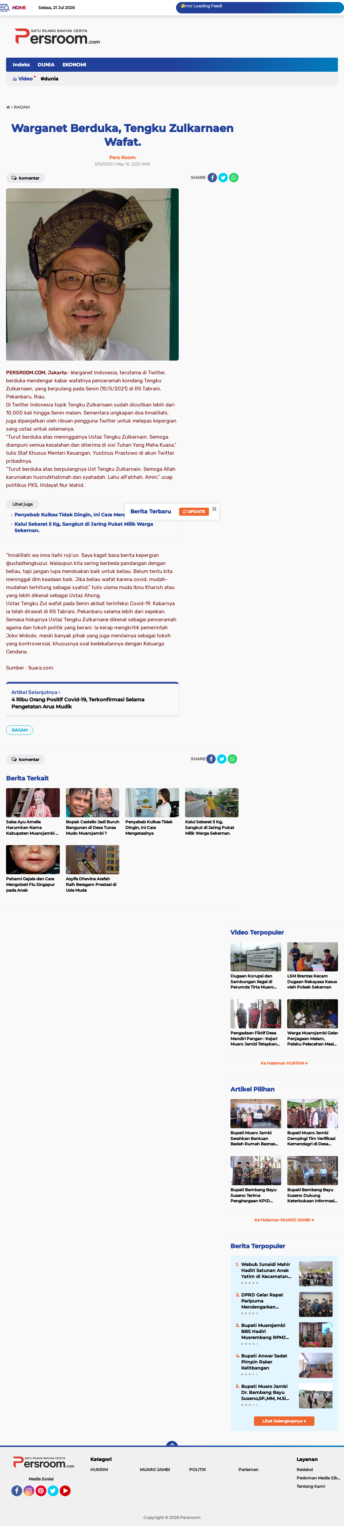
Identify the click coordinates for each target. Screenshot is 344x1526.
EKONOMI (74, 65)
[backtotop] (172, 1447)
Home (19, 8)
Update (194, 511)
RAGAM (20, 730)
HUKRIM (99, 1469)
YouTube (70, 1493)
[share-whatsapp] (234, 177)
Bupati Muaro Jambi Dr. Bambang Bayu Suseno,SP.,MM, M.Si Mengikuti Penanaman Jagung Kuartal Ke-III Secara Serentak (267, 1393)
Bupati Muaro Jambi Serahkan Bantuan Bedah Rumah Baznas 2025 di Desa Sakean (252, 1138)
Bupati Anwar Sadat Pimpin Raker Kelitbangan (264, 1362)
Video (25, 79)
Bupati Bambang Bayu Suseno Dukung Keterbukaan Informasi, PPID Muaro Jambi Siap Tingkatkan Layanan (311, 1195)
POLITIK (197, 1469)
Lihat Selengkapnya (284, 1420)
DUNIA (46, 65)
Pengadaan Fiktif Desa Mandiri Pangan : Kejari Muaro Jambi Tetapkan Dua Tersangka (253, 1038)
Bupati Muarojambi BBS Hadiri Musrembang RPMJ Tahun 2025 (263, 1332)
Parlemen (248, 1469)
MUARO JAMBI (155, 1469)
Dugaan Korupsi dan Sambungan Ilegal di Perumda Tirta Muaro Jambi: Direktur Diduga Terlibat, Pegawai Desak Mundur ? (254, 981)
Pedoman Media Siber (319, 1477)
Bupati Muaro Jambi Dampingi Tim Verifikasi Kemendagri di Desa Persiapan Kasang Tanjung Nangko (311, 1138)
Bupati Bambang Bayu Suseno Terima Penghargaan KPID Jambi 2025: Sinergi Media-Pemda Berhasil (253, 1195)
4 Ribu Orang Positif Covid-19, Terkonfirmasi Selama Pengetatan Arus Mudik (77, 703)
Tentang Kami (311, 1486)
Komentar (25, 177)
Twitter (56, 1493)
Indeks (21, 65)
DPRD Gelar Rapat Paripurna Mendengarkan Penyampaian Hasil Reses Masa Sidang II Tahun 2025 (265, 1301)
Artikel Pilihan (252, 1089)
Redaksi (305, 1469)
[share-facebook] (212, 177)
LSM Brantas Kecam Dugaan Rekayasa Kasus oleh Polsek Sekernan (312, 981)
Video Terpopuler (257, 932)
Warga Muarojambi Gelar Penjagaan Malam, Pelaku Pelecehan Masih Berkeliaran (312, 1038)
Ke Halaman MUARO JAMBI (284, 1219)
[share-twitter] (223, 177)
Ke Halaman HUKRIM (284, 1063)
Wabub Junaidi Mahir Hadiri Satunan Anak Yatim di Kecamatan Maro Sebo (265, 1271)
